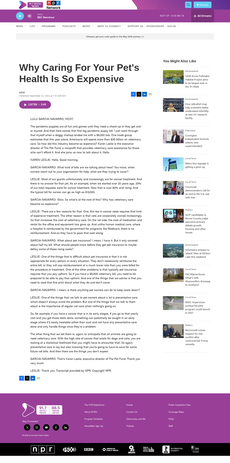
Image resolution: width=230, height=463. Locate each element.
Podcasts (69, 33)
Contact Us (131, 419)
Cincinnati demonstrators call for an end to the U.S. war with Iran (197, 199)
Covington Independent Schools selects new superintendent (197, 148)
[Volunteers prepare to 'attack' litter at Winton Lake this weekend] (173, 258)
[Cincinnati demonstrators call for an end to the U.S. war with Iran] (173, 195)
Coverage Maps (176, 419)
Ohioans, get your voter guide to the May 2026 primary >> (115, 43)
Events (129, 412)
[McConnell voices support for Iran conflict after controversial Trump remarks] (173, 338)
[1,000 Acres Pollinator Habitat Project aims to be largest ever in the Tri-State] (173, 84)
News (19, 33)
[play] (20, 23)
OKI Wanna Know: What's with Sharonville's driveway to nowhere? (197, 286)
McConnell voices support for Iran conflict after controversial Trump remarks (196, 344)
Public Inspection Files (180, 412)
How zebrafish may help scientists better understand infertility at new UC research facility (197, 118)
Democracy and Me (136, 426)
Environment (191, 78)
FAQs (171, 426)
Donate (206, 8)
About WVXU (90, 419)
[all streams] (202, 23)
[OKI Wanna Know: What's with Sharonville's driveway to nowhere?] (173, 282)
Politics (189, 217)
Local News (190, 166)
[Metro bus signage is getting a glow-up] (173, 171)
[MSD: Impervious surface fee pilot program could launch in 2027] (173, 310)
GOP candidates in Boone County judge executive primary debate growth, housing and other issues (196, 230)
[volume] (29, 23)
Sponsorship (155, 33)
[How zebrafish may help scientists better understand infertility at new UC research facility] (173, 112)
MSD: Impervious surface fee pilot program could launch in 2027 (197, 314)
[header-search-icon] (190, 8)
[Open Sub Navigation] (25, 33)
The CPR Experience (94, 412)
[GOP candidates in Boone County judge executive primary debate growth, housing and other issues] (173, 223)
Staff (171, 433)
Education (190, 138)
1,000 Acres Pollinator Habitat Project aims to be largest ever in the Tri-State (197, 88)
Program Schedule (93, 426)
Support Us (135, 33)
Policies (130, 433)
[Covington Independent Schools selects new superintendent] (173, 143)
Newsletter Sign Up (93, 433)
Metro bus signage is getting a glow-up (197, 172)
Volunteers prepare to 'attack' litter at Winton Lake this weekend (197, 260)
